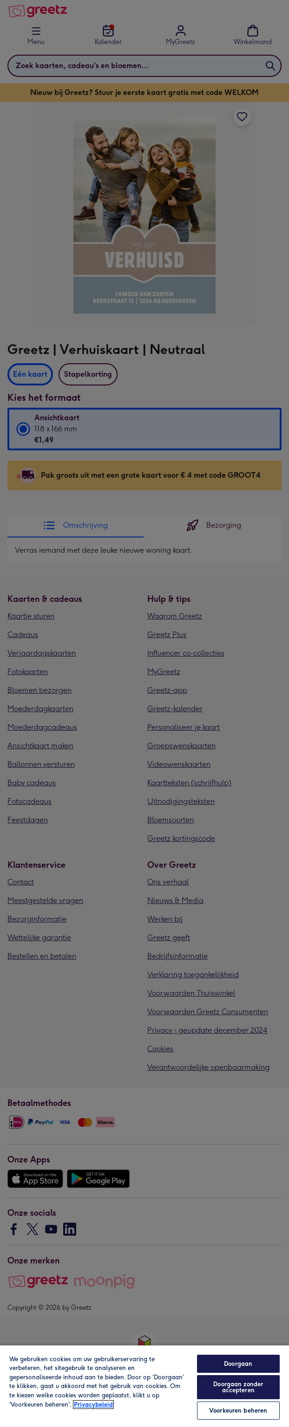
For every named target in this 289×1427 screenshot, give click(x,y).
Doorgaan (238, 1363)
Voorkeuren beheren (238, 1410)
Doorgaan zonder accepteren (238, 1387)
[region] (144, 1386)
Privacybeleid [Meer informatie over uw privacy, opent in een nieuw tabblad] (93, 1404)
